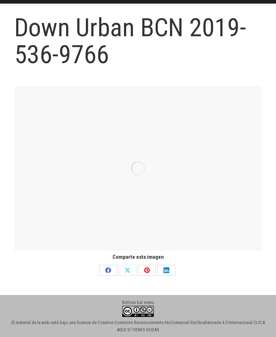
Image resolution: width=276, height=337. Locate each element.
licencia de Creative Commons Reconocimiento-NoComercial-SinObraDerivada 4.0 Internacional (164, 322)
